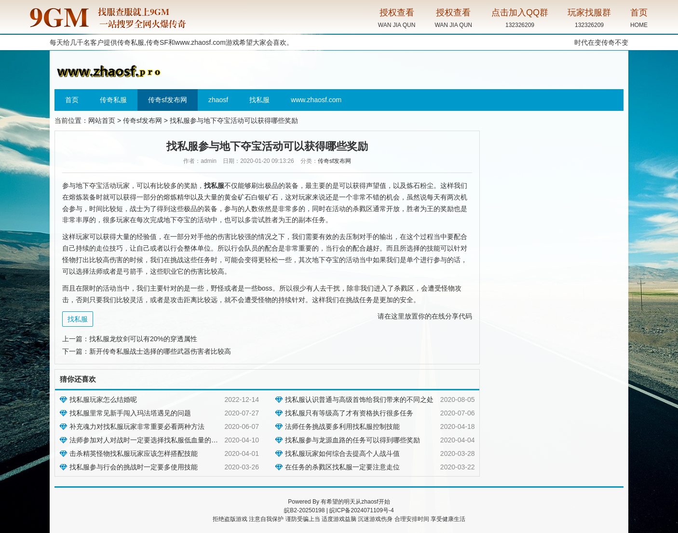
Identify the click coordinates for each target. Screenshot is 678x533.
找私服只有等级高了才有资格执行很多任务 (349, 413)
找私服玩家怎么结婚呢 (103, 399)
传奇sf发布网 (167, 100)
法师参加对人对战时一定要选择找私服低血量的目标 (147, 440)
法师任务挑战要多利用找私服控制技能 (342, 426)
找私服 (259, 100)
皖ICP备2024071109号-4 (361, 510)
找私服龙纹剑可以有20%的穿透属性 (143, 339)
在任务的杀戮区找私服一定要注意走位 (342, 467)
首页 (72, 100)
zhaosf (218, 100)
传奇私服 (113, 100)
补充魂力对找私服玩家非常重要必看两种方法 (136, 426)
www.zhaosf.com (200, 42)
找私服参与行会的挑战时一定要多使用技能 (133, 467)
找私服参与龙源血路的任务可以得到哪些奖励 (352, 440)
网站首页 (101, 120)
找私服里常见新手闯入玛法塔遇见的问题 (130, 413)
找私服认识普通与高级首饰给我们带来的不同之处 (359, 399)
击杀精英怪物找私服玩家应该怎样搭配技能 (133, 453)
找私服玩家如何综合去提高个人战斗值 (342, 453)
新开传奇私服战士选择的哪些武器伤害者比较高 (160, 351)
